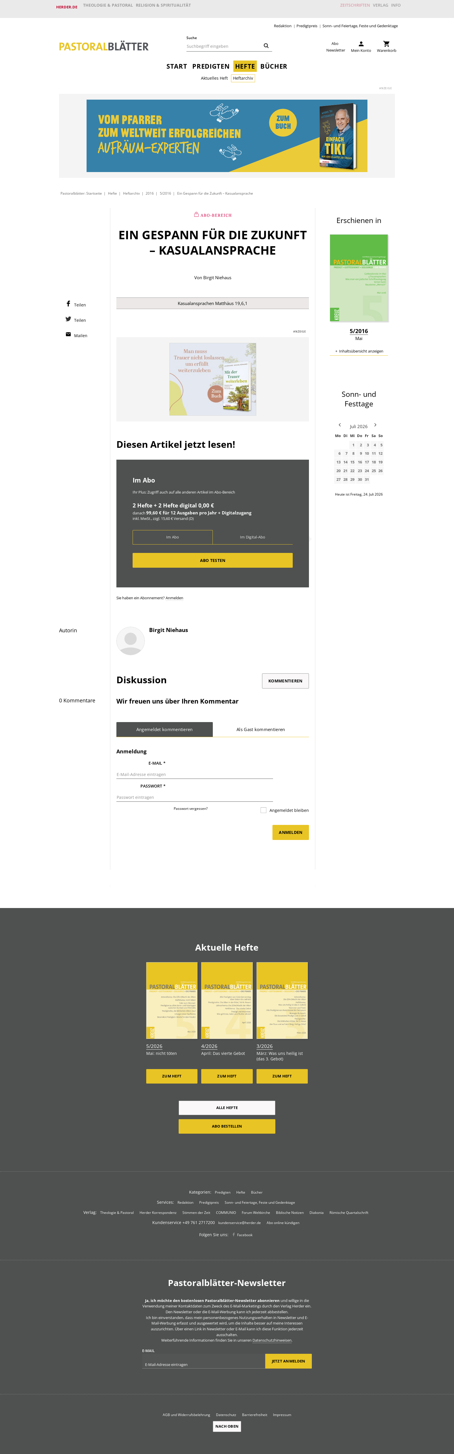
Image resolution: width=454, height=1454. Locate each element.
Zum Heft (172, 1058)
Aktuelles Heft (214, 74)
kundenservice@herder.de (239, 1204)
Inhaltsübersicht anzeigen (361, 347)
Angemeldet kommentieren (164, 727)
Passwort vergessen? (191, 792)
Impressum (282, 1397)
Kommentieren (285, 678)
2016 (150, 189)
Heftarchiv (243, 74)
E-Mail (157, 761)
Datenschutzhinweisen (272, 1322)
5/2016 (165, 189)
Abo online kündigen (283, 1204)
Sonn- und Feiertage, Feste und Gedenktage (360, 22)
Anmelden (174, 595)
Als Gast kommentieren (260, 727)
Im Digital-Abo (253, 534)
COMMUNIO (226, 1194)
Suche (191, 34)
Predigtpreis (306, 22)
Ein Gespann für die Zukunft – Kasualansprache (215, 189)
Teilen (80, 301)
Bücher (274, 62)
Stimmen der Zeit (196, 1194)
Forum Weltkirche (256, 1194)
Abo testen (213, 557)
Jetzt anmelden (288, 1343)
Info (393, 7)
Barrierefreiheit (254, 1397)
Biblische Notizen (290, 1194)
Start (176, 62)
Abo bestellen (227, 1108)
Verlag (373, 7)
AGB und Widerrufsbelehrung (186, 1397)
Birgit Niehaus (217, 274)
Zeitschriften (344, 7)
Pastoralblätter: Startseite (81, 189)
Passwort (153, 777)
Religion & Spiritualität (164, 7)
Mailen (80, 332)
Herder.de (66, 7)
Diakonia (317, 1194)
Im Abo (173, 534)
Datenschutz (226, 1397)
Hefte (245, 62)
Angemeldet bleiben (288, 794)
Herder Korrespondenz (158, 1194)
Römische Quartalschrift (348, 1194)
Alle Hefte (227, 1089)
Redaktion (283, 22)
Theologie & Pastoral (108, 7)
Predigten (211, 62)
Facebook (244, 1216)
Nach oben (227, 1408)
